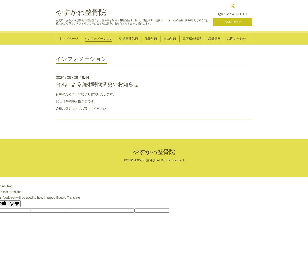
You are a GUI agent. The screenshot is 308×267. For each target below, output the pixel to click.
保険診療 (151, 40)
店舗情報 (214, 40)
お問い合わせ (232, 22)
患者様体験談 (192, 40)
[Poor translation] (14, 205)
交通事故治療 (128, 40)
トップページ (68, 40)
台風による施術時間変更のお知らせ (97, 85)
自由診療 (170, 40)
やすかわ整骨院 (81, 14)
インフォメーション (98, 40)
